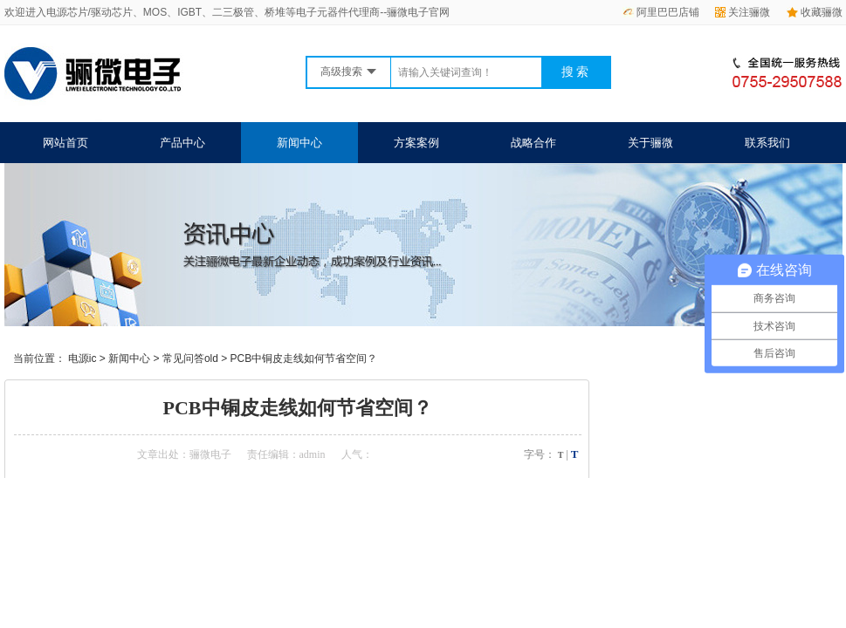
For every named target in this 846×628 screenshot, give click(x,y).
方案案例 (416, 142)
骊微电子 (210, 454)
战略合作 (533, 142)
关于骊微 (650, 142)
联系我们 (767, 142)
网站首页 (65, 142)
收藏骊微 (815, 12)
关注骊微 (742, 12)
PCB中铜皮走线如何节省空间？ (304, 358)
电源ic (82, 358)
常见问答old (190, 358)
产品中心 (182, 142)
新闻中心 (299, 142)
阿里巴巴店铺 (660, 12)
